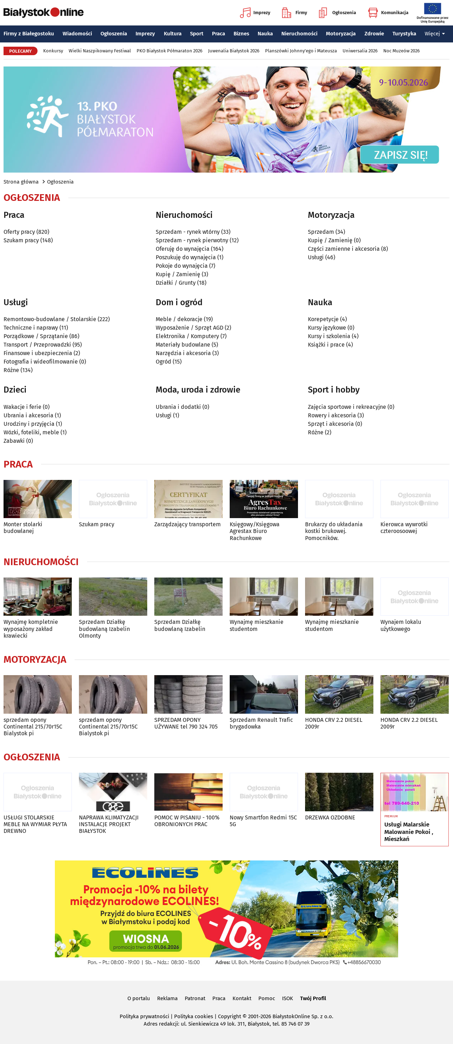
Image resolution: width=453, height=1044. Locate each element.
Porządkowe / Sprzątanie (36, 336)
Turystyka (404, 33)
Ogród (163, 361)
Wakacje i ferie (22, 407)
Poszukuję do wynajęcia (186, 257)
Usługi (316, 257)
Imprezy (255, 12)
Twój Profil (313, 998)
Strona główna (21, 182)
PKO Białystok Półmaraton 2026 (169, 50)
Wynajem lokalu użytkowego (400, 625)
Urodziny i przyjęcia (29, 423)
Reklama (167, 998)
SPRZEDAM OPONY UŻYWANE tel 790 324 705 (186, 723)
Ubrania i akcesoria (28, 415)
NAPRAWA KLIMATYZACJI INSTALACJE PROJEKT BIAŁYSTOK (109, 824)
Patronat (195, 998)
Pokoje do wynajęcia (182, 265)
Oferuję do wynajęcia (183, 248)
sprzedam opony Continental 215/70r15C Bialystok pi (33, 727)
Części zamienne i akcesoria (344, 248)
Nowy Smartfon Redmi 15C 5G (263, 821)
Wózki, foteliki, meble (31, 432)
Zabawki (14, 440)
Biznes (241, 33)
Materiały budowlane (183, 344)
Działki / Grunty (176, 282)
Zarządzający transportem (187, 524)
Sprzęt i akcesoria (331, 423)
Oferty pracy (19, 231)
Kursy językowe (327, 327)
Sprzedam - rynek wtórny (188, 231)
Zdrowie (374, 33)
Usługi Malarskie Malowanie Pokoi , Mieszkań (408, 832)
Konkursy (53, 50)
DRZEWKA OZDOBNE (330, 817)
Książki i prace (326, 344)
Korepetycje (323, 319)
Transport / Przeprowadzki (37, 344)
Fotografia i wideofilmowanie (41, 361)
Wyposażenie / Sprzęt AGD (189, 327)
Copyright (229, 1016)
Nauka (265, 33)
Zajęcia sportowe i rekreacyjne (347, 407)
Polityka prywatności (144, 1016)
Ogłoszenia (337, 12)
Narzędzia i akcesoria (183, 353)
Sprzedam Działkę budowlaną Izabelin (179, 625)
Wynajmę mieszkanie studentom (256, 625)
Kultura (173, 33)
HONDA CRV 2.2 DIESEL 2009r (333, 723)
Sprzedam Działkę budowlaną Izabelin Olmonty (104, 629)
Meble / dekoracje (179, 319)
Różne (11, 370)
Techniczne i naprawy (31, 327)
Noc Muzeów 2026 (401, 50)
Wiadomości (77, 33)
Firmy (294, 12)
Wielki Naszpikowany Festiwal (100, 50)
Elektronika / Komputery (187, 336)
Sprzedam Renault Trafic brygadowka (261, 723)
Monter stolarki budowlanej (23, 527)
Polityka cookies (193, 1016)
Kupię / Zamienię (178, 274)
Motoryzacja (341, 33)
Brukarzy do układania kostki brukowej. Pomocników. (334, 531)
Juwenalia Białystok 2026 (233, 50)
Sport (196, 33)
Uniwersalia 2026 (360, 50)
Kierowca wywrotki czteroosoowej (404, 527)
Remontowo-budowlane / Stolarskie (50, 319)
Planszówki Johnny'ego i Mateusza (301, 50)
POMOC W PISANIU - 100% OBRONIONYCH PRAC (186, 821)
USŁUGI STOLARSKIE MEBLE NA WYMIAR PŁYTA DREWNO (35, 824)
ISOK (287, 998)
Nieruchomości (299, 33)
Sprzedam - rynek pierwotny (192, 240)
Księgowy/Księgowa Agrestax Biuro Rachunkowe (255, 531)
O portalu (138, 998)
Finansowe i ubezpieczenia (38, 353)
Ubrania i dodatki (178, 407)
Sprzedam (321, 231)
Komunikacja (388, 12)
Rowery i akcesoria (332, 415)
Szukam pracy (21, 240)
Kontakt (242, 998)
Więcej (435, 33)
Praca (218, 33)
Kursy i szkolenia (329, 336)
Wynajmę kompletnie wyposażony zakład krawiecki (31, 629)
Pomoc (266, 998)
